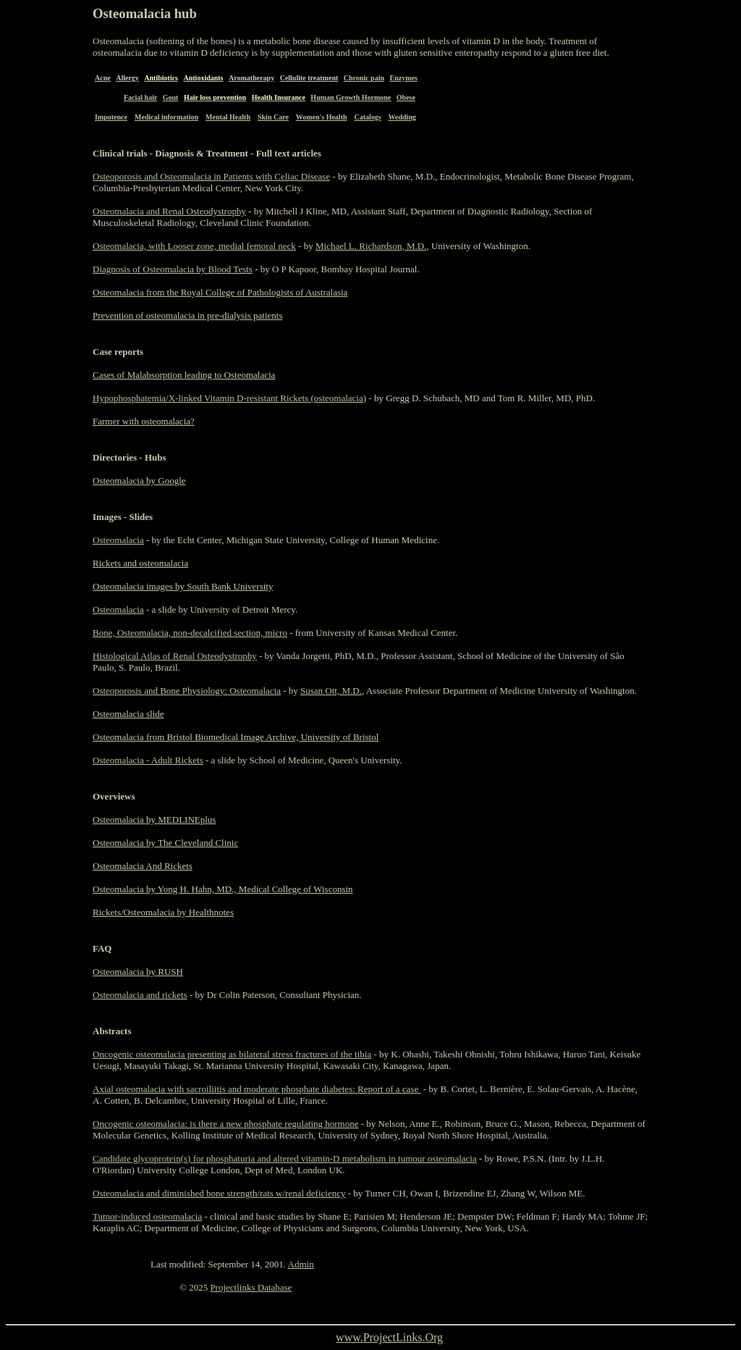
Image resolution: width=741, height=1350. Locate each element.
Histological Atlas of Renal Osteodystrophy (175, 655)
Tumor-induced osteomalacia (147, 1216)
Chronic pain (364, 78)
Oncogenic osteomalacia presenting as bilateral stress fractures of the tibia (232, 1054)
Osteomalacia (118, 539)
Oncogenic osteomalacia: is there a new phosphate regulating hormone (226, 1123)
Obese (406, 97)
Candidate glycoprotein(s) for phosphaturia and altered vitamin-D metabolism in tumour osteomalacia (285, 1158)
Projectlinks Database (251, 1287)
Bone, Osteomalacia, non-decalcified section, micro (190, 632)
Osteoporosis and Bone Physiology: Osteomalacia (187, 690)
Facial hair (140, 97)
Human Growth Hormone (350, 97)
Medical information (166, 117)
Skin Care (273, 117)
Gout (171, 97)
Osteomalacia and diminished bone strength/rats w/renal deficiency (219, 1193)
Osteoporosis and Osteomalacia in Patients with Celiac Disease (211, 176)
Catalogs (368, 117)
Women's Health (321, 117)
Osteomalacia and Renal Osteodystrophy (169, 211)
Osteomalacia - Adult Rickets (148, 760)
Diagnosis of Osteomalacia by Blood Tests (173, 269)
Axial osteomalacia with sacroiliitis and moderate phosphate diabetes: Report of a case (256, 1088)
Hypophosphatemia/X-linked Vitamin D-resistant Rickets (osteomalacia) (229, 398)
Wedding (402, 117)
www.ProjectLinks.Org (389, 1337)
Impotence (111, 117)
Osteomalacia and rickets (140, 994)
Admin (301, 1264)
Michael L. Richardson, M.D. (371, 245)
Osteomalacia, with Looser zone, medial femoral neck (194, 245)
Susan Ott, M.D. (331, 690)
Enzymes (404, 78)
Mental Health (228, 117)
